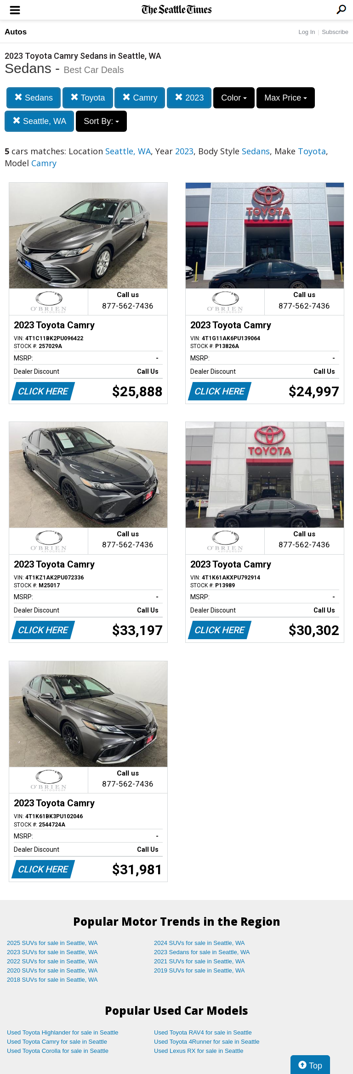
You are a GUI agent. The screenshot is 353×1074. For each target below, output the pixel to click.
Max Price (285, 97)
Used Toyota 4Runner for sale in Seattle (207, 1041)
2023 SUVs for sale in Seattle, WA (52, 952)
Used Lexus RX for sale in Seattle (198, 1050)
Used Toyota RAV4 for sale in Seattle (203, 1032)
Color (234, 97)
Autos (16, 32)
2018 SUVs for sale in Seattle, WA (52, 979)
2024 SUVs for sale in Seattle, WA (199, 942)
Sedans (33, 97)
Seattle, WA (39, 121)
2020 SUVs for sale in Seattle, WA (52, 970)
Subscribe (335, 31)
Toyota (87, 97)
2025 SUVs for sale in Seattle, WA (52, 942)
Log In (306, 31)
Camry (139, 97)
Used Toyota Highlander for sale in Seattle (63, 1032)
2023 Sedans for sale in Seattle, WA (202, 952)
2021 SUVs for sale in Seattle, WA (199, 961)
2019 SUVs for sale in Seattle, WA (199, 970)
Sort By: (101, 121)
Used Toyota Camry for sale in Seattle (57, 1041)
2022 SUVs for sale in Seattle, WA (52, 961)
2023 (189, 97)
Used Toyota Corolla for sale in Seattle (57, 1050)
